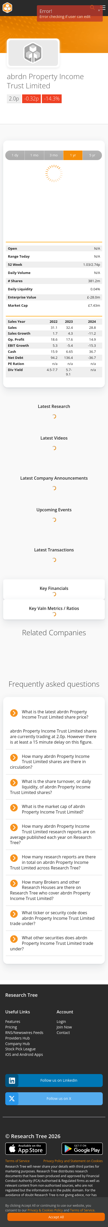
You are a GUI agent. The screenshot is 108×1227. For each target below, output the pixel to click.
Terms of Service (82, 1210)
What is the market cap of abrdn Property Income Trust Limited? (53, 809)
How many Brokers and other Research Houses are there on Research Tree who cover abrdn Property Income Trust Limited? (50, 890)
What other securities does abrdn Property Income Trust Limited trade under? (51, 943)
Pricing (11, 1026)
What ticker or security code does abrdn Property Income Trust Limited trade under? (52, 918)
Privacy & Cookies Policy (45, 1210)
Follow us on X (38, 1098)
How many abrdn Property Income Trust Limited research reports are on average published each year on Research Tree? (52, 834)
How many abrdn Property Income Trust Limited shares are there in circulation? (50, 761)
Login (61, 1021)
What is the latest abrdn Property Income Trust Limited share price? (55, 714)
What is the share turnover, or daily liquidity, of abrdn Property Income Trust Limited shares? (50, 786)
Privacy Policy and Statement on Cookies (73, 1161)
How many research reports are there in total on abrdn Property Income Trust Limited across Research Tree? (53, 862)
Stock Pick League (20, 1048)
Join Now (64, 1026)
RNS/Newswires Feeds (24, 1032)
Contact (63, 1032)
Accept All (56, 1217)
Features (12, 1021)
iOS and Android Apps (24, 1054)
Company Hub (17, 1043)
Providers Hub (17, 1038)
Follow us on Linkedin (41, 1080)
